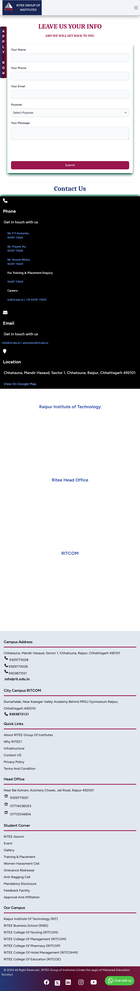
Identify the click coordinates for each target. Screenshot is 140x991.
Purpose (16, 104)
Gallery (9, 850)
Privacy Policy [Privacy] (14, 762)
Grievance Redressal (19, 870)
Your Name (18, 49)
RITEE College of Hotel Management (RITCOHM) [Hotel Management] (41, 952)
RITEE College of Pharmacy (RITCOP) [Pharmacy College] (32, 946)
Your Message (20, 123)
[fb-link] (46, 983)
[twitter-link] (57, 983)
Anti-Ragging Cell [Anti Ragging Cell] (17, 877)
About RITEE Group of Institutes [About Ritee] (28, 735)
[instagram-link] (80, 983)
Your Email (18, 86)
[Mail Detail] (70, 680)
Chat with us (119, 980)
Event (8, 843)
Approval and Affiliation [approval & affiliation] (22, 897)
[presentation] (41, 152)
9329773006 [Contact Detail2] (16, 666)
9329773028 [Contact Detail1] (16, 659)
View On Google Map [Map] (20, 384)
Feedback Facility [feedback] (17, 890)
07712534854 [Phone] (17, 814)
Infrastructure (14, 748)
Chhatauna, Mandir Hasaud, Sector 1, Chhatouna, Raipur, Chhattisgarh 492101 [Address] (62, 653)
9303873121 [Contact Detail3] (15, 673)
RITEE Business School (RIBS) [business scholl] (26, 926)
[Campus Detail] (70, 714)
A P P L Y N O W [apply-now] (3, 52)
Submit (70, 165)
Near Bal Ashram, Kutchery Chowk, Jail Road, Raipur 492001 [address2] (49, 790)
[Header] (22, 8)
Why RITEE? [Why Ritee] (13, 742)
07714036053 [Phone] (17, 806)
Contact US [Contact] (12, 755)
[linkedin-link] (68, 983)
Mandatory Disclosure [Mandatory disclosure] (20, 884)
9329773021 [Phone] (16, 797)
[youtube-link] (93, 983)
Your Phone (18, 68)
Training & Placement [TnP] (19, 857)
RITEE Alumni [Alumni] (14, 837)
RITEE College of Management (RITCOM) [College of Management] (35, 939)
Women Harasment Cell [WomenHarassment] (21, 863)
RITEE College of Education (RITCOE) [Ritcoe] (32, 959)
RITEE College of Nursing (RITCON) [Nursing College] (31, 932)
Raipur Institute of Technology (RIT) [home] (31, 919)
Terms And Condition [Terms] (20, 769)
